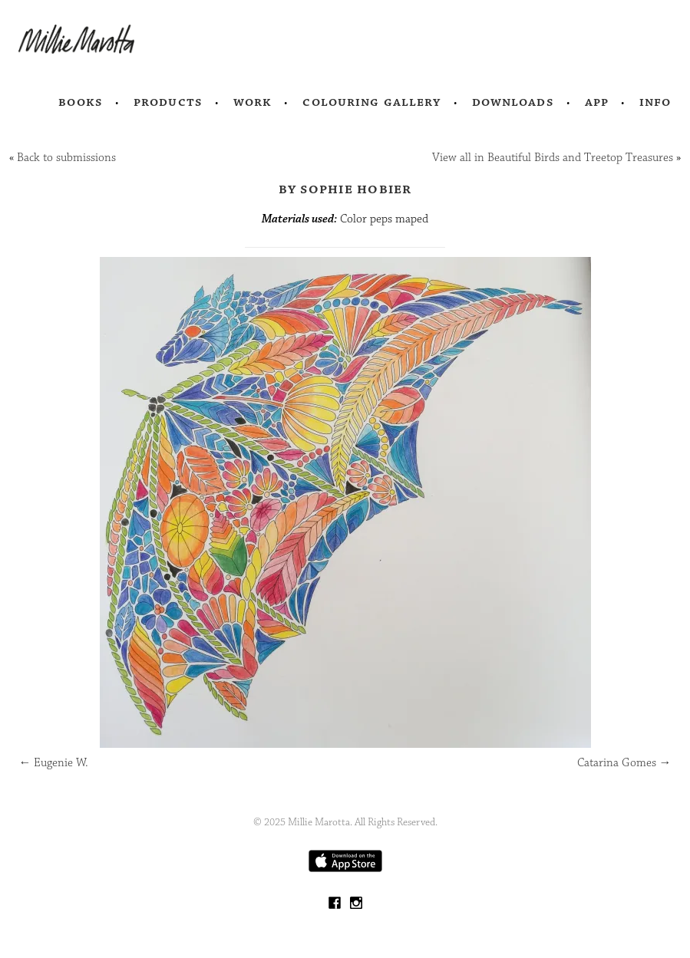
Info (655, 102)
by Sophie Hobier (345, 188)
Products (168, 102)
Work (252, 102)
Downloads (513, 102)
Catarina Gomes (624, 763)
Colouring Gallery (371, 102)
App (597, 102)
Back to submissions (66, 157)
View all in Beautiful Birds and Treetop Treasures (552, 157)
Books (80, 102)
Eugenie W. (53, 763)
